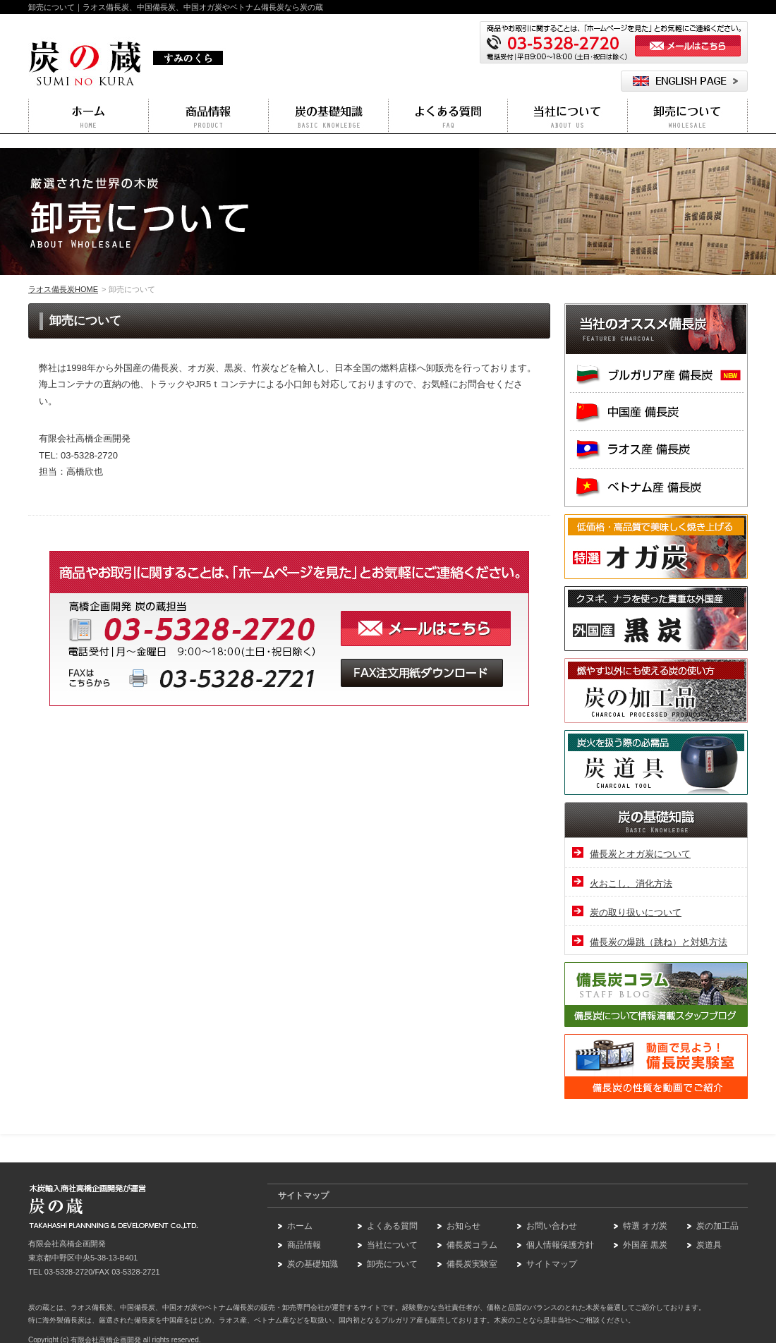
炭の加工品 (717, 1226)
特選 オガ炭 (645, 1226)
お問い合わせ (551, 1226)
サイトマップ (551, 1264)
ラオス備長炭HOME (63, 289)
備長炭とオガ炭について (640, 854)
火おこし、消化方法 (631, 883)
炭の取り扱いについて (635, 912)
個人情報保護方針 (560, 1245)
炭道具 (709, 1245)
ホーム (300, 1226)
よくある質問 (392, 1226)
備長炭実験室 (472, 1264)
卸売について (392, 1264)
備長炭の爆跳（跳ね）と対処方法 (658, 942)
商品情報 (304, 1245)
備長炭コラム (472, 1245)
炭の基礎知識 (312, 1264)
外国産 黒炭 (645, 1245)
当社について (392, 1245)
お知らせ (463, 1226)
